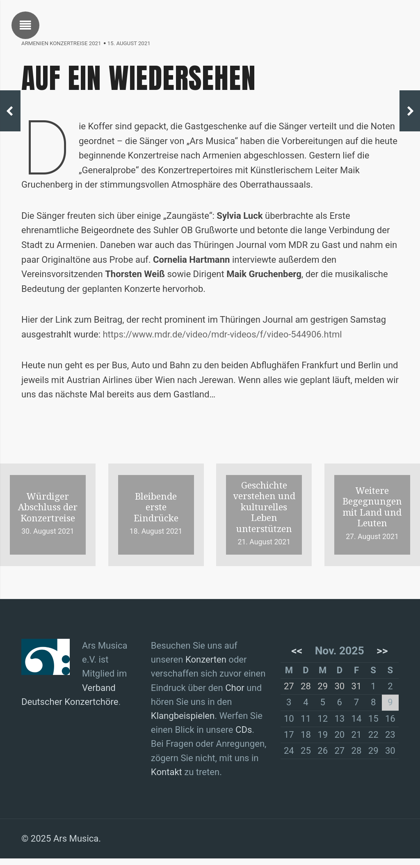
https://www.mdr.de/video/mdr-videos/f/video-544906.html (226, 337)
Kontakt (167, 778)
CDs (245, 735)
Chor (237, 692)
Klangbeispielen (183, 721)
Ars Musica (77, 845)
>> (382, 654)
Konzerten (207, 664)
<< (297, 654)
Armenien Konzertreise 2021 (62, 43)
